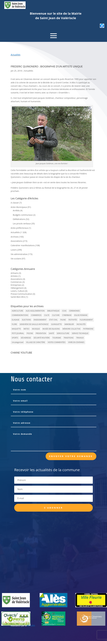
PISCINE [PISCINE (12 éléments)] (30, 333)
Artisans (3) (16, 273)
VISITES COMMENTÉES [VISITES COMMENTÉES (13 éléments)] (56, 342)
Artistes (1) (15, 276)
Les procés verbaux (22, 223)
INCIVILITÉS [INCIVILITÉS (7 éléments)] (81, 324)
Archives (14, 236)
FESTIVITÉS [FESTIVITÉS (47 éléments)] (72, 320)
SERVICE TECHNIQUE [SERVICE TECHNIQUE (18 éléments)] (80, 333)
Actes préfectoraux (19, 228)
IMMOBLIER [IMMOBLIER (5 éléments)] (69, 324)
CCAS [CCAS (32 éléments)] (64, 311)
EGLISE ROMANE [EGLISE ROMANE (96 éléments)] (80, 315)
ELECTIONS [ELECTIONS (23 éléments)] (26, 320)
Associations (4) (18, 279)
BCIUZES (31, 625)
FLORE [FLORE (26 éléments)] (14, 324)
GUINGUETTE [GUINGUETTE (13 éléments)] (56, 324)
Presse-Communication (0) (23, 294)
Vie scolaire (16, 258)
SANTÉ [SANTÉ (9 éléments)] (51, 333)
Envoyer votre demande (71, 456)
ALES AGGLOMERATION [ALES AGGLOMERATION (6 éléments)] (35, 311)
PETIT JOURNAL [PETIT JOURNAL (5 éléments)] (18, 333)
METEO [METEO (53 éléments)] (26, 329)
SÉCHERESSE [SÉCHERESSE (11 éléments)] (26, 338)
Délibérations (19, 219)
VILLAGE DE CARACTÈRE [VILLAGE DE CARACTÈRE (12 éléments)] (35, 342)
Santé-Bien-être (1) (19, 297)
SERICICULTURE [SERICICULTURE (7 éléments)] (63, 333)
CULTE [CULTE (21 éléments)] (46, 315)
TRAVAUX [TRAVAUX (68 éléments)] (80, 338)
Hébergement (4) (18, 288)
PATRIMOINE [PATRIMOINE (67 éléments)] (88, 329)
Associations (16, 241)
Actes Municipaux (19, 207)
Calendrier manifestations (23, 245)
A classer (15, 202)
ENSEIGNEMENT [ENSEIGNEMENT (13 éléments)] (40, 320)
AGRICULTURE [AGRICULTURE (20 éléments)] (17, 311)
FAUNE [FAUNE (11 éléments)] (63, 320)
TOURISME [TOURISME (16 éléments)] (56, 338)
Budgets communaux (23, 215)
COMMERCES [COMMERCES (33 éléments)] (36, 315)
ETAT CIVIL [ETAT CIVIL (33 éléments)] (53, 320)
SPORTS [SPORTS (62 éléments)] (15, 338)
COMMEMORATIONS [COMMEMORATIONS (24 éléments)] (20, 315)
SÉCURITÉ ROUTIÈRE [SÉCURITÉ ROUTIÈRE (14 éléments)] (42, 338)
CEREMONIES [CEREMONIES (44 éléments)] (74, 311)
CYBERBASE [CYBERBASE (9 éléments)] (66, 315)
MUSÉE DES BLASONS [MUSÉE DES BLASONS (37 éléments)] (51, 329)
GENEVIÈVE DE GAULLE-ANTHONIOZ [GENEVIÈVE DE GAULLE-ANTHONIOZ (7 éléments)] (34, 324)
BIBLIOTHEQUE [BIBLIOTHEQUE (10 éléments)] (53, 311)
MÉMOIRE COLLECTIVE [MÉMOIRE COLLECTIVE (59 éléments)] (71, 329)
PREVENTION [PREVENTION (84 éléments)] (41, 333)
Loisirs (14, 249)
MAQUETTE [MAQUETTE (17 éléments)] (16, 329)
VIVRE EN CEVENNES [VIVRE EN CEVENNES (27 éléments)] (76, 342)
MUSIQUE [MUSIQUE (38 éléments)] (36, 329)
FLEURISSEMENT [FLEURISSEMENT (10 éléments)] (86, 320)
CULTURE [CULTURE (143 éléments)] (56, 315)
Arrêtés (16, 210)
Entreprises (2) (17, 285)
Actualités (15, 54)
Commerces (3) (18, 282)
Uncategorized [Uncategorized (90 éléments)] (17, 342)
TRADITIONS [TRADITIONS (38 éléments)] (68, 338)
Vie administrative (19, 254)
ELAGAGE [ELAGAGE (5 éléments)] (15, 320)
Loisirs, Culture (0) (19, 291)
